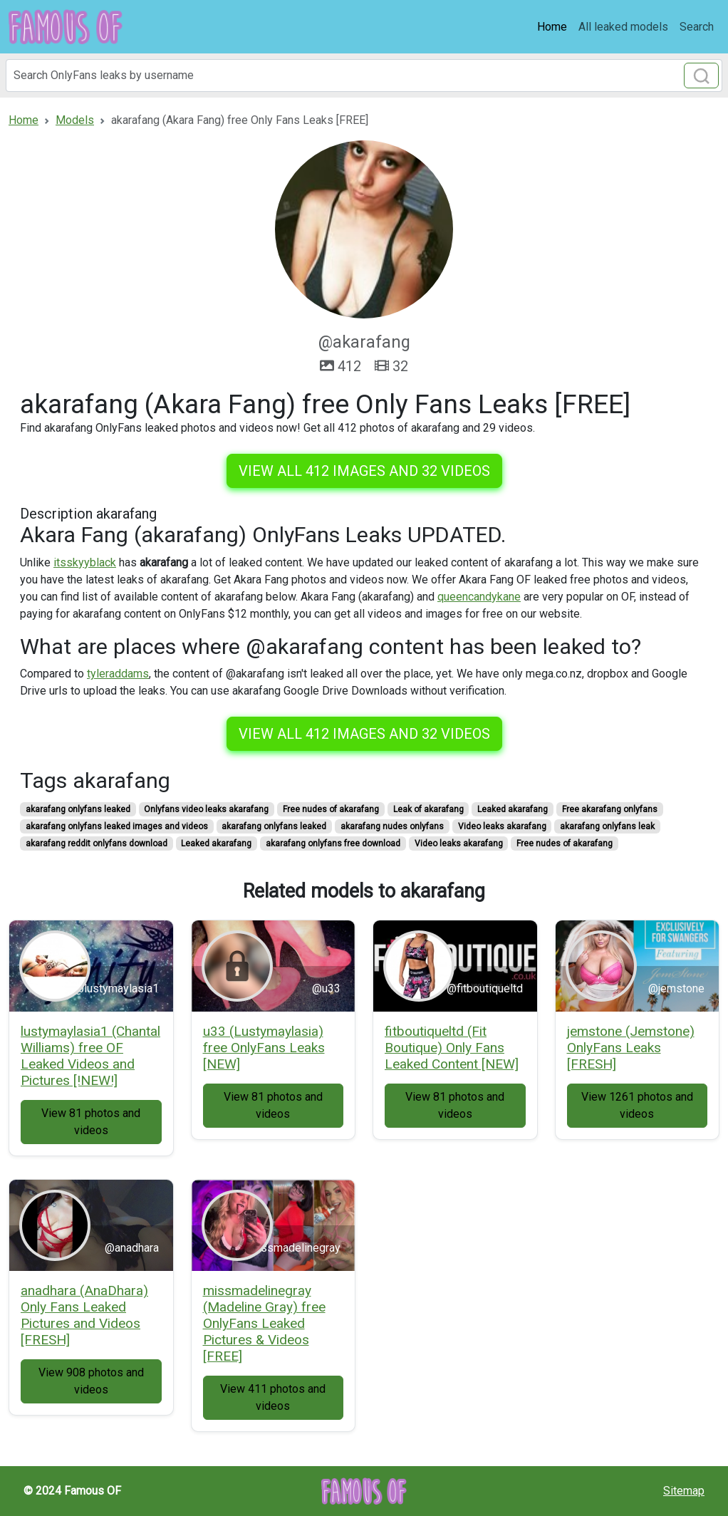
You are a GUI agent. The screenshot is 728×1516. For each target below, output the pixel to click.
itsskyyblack (84, 562)
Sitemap (683, 1490)
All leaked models (623, 26)
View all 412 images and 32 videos (364, 470)
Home (552, 26)
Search (697, 26)
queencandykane (479, 596)
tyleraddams (118, 673)
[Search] (364, 75)
